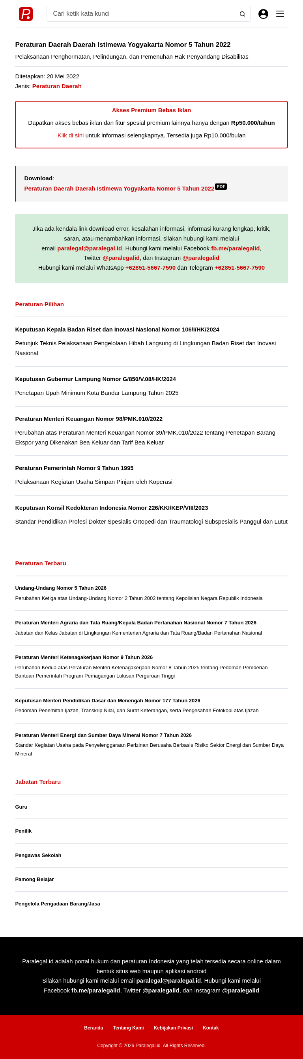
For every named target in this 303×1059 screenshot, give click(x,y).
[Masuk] (263, 14)
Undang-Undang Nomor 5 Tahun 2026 (61, 588)
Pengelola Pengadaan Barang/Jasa (57, 904)
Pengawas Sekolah (38, 855)
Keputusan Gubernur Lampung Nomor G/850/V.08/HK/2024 (95, 379)
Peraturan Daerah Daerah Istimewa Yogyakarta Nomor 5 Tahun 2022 (125, 188)
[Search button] (242, 13)
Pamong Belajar (34, 879)
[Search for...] (141, 14)
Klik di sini (71, 135)
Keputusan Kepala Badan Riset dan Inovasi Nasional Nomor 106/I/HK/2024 (117, 329)
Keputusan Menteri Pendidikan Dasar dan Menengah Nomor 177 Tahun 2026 (107, 701)
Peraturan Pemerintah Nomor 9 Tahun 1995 (74, 468)
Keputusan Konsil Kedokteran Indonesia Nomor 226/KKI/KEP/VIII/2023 (111, 508)
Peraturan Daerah (57, 86)
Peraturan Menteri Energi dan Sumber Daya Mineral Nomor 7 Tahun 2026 (103, 735)
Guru (21, 807)
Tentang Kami (128, 1028)
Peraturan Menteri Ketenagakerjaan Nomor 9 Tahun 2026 (84, 657)
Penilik (23, 831)
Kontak (211, 1028)
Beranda (93, 1028)
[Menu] (280, 14)
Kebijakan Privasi (173, 1028)
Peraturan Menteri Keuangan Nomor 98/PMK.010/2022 (89, 419)
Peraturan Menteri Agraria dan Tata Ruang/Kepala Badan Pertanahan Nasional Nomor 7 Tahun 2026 (135, 623)
